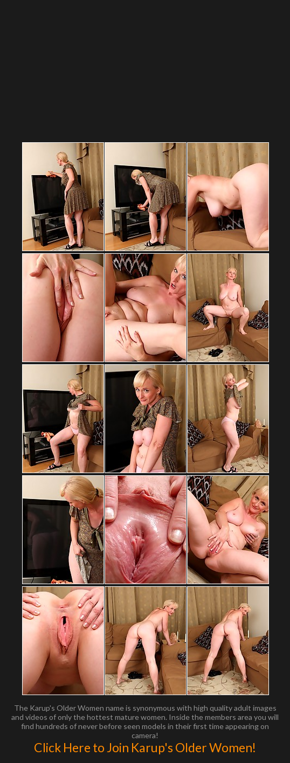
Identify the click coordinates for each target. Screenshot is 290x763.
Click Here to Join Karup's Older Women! (145, 747)
